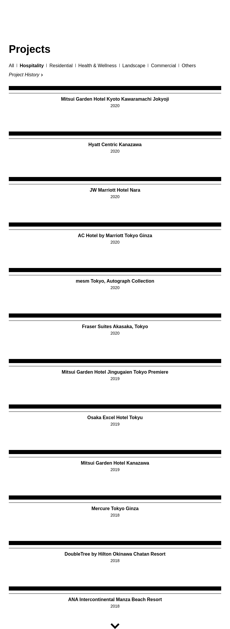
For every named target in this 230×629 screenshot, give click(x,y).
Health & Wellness (97, 65)
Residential (60, 65)
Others (189, 65)
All (11, 65)
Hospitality (32, 65)
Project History (24, 74)
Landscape (133, 65)
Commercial (163, 65)
